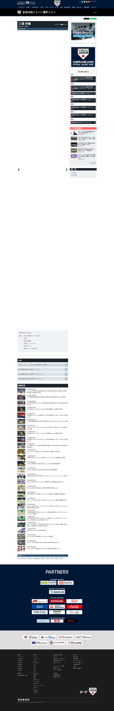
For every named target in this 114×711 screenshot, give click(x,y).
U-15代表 (20, 666)
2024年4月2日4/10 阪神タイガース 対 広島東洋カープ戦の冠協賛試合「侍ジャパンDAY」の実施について (47, 415)
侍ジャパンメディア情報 (58, 666)
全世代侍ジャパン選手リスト (39, 12)
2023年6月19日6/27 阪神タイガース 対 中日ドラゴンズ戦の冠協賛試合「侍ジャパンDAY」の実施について (47, 439)
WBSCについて (56, 677)
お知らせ (35, 687)
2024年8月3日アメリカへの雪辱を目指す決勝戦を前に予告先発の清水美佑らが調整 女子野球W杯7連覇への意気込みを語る (47, 390)
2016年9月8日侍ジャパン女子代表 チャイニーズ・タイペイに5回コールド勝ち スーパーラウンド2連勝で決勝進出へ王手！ (47, 506)
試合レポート (36, 679)
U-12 (57, 558)
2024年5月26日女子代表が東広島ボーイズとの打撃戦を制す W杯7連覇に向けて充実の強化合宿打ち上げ (47, 403)
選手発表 (35, 691)
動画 (35, 677)
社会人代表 (20, 658)
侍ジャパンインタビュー (39, 685)
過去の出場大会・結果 (22, 675)
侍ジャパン (55, 656)
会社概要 (55, 673)
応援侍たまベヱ (56, 668)
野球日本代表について (58, 660)
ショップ (35, 693)
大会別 (74, 172)
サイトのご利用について (78, 662)
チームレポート (37, 681)
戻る (95, 12)
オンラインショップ (77, 660)
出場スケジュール (57, 662)
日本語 (92, 1)
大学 (43, 558)
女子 (61, 558)
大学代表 (20, 662)
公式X (74, 666)
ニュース (35, 689)
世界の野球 (75, 658)
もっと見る (92, 163)
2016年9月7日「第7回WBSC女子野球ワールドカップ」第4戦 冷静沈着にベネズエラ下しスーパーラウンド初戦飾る (47, 512)
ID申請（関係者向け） (78, 668)
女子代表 (20, 670)
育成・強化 (75, 656)
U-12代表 (20, 668)
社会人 (30, 558)
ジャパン (35, 656)
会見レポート (36, 683)
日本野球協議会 (56, 675)
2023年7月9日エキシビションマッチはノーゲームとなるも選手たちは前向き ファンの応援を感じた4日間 (47, 427)
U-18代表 (20, 664)
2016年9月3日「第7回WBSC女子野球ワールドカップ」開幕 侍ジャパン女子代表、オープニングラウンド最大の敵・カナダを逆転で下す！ (47, 518)
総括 (35, 675)
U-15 (52, 558)
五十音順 (74, 175)
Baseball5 (36, 674)
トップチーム (23, 558)
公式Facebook (76, 664)
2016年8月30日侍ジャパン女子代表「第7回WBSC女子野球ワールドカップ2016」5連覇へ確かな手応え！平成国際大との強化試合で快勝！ (47, 524)
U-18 (47, 558)
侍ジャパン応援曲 (57, 669)
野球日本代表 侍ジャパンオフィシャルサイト (26, 2)
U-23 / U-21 (37, 558)
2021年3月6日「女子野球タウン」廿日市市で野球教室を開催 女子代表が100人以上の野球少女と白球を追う (47, 445)
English (95, 1)
